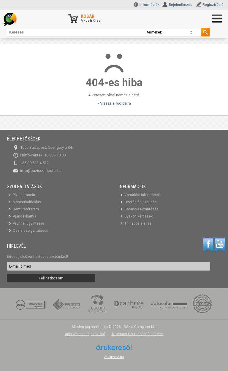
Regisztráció (213, 5)
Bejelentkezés (180, 5)
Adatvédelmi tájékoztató (85, 334)
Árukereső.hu (114, 357)
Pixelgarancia (24, 195)
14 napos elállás (137, 223)
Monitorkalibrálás (27, 202)
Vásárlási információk (142, 195)
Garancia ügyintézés (141, 209)
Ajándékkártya (24, 216)
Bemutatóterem (26, 209)
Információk (146, 5)
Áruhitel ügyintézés (29, 223)
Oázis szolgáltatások (30, 230)
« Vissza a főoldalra (114, 103)
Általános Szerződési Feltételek (137, 334)
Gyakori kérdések (138, 216)
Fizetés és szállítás (140, 202)
